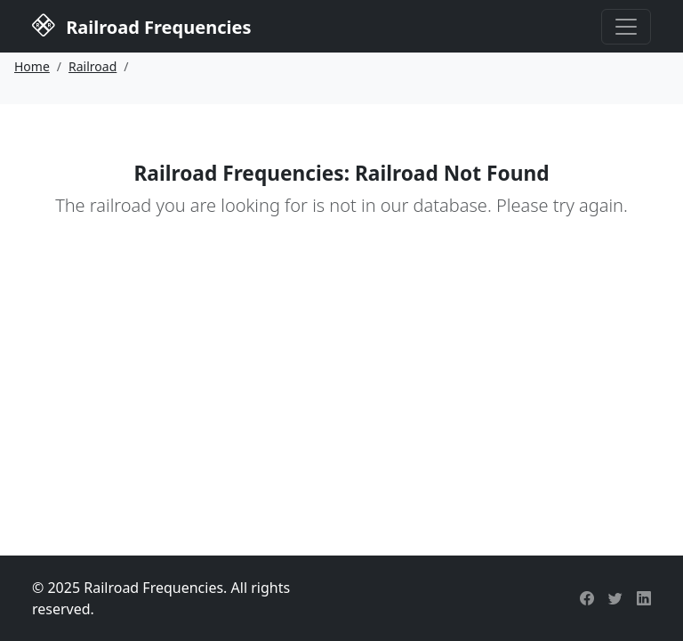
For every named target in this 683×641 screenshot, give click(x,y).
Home (32, 66)
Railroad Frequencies (141, 25)
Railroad (92, 66)
